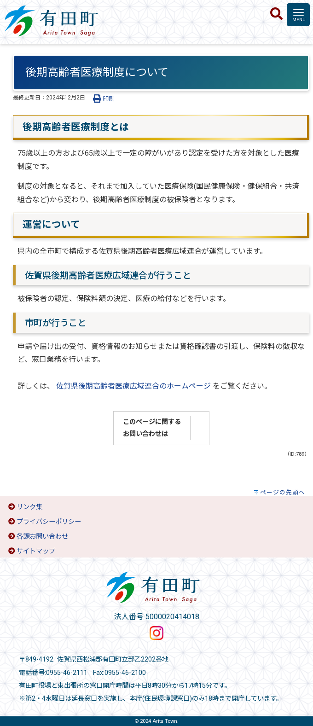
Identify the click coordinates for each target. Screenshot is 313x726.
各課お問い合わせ (42, 536)
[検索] (276, 14)
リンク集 (29, 507)
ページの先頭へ (282, 492)
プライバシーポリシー (49, 522)
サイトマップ (36, 551)
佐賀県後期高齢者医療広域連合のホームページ (132, 386)
